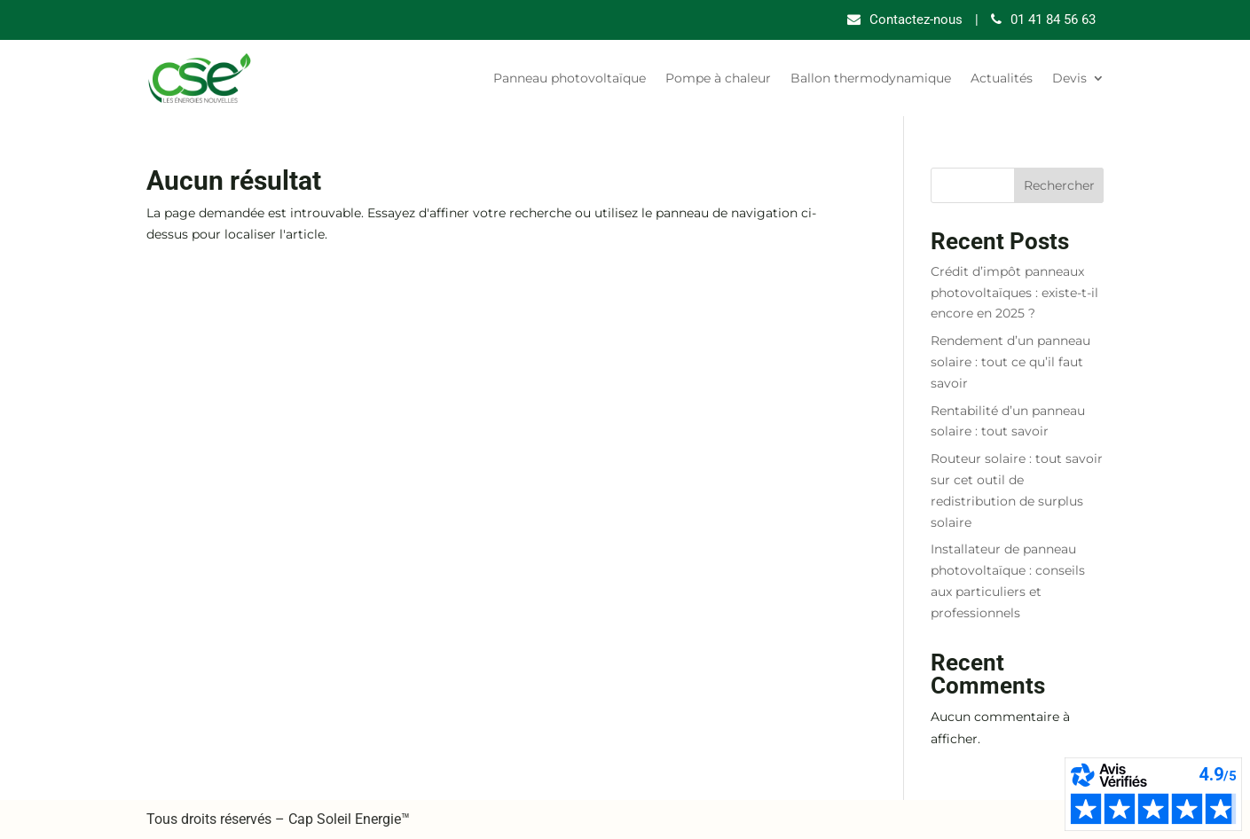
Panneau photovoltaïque (569, 78)
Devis (1069, 78)
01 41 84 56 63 (1053, 19)
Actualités (1002, 78)
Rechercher (1059, 185)
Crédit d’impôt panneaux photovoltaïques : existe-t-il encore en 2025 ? (1014, 292)
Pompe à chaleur (718, 78)
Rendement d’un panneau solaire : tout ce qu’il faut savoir (1010, 362)
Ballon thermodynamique (870, 78)
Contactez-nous (916, 19)
